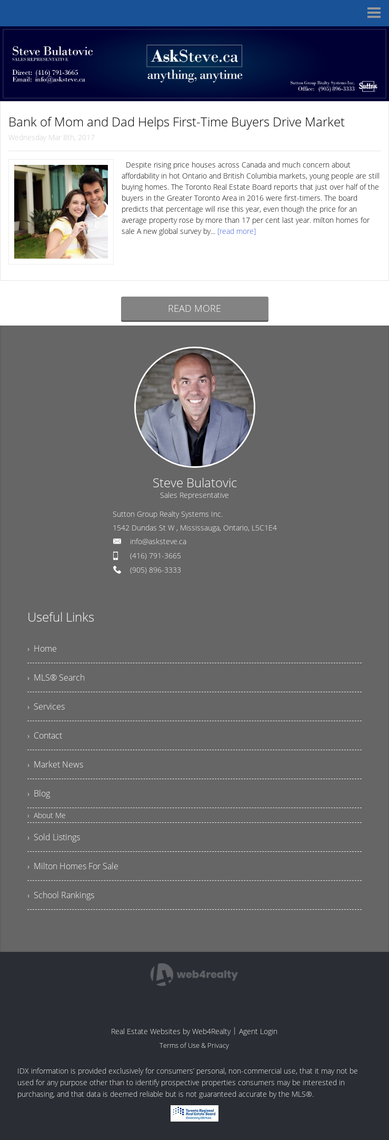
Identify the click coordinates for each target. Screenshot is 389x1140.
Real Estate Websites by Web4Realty (171, 1031)
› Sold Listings (53, 837)
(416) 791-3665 (155, 556)
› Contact (44, 735)
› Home (42, 648)
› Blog (38, 793)
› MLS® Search (56, 677)
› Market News (55, 764)
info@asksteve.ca (158, 541)
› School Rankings (60, 895)
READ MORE (194, 308)
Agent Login (258, 1031)
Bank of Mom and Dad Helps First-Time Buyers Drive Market (176, 121)
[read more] (236, 231)
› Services (46, 706)
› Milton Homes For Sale (72, 866)
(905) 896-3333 (155, 570)
